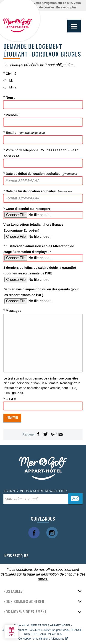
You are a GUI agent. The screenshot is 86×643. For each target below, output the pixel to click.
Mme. (13, 87)
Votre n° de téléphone (40, 153)
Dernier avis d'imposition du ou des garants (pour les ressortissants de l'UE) (41, 292)
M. (11, 80)
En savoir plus (66, 7)
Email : (24, 132)
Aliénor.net (57, 638)
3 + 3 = (9, 399)
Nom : (9, 97)
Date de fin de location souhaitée (37, 191)
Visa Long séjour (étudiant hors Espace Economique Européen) (33, 227)
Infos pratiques (16, 555)
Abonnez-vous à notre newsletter (35, 491)
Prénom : (11, 115)
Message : (12, 310)
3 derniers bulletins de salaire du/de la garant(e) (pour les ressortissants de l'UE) (39, 270)
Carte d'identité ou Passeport (26, 209)
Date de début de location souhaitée (40, 173)
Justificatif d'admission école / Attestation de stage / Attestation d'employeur (38, 249)
